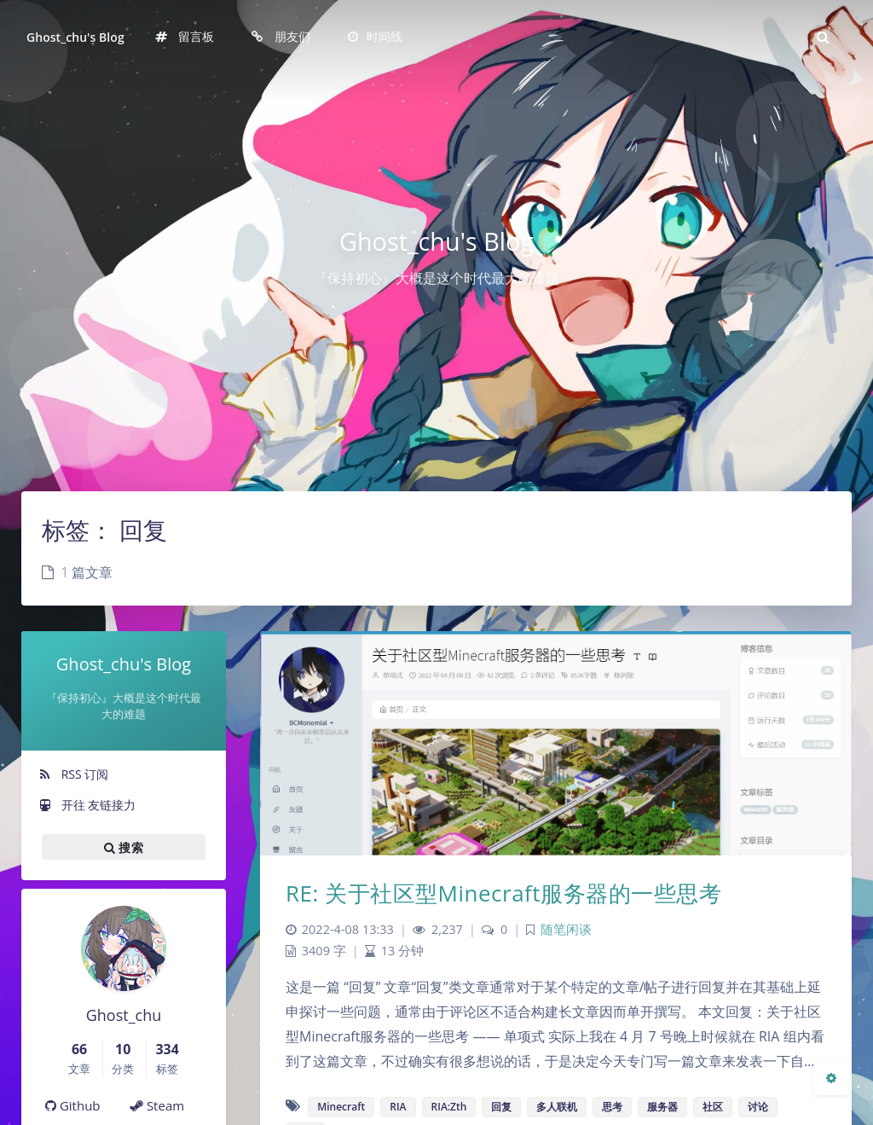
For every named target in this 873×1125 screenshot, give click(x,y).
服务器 (662, 1106)
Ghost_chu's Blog (75, 37)
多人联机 (556, 1106)
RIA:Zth (449, 1106)
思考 (612, 1106)
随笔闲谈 (566, 929)
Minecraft (341, 1106)
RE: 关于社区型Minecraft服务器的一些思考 (503, 893)
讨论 (758, 1106)
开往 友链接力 (87, 805)
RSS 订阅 (73, 774)
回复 (501, 1106)
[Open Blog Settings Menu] (831, 1077)
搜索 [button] (123, 847)
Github (73, 1105)
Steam (157, 1105)
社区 (712, 1106)
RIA (398, 1106)
